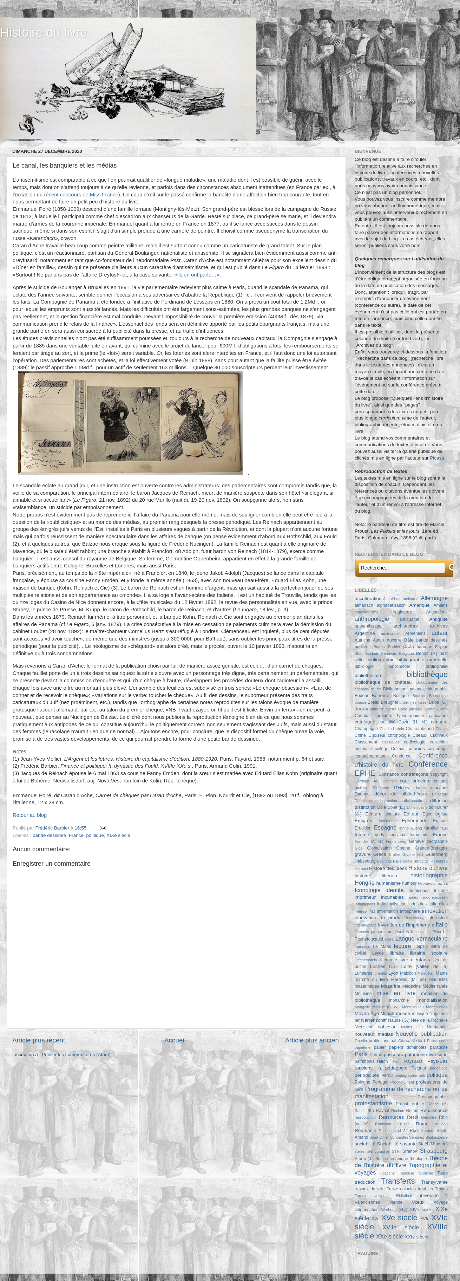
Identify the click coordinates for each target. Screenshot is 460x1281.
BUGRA (361, 709)
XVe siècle (399, 1217)
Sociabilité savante (397, 1143)
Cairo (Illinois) (410, 709)
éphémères (386, 821)
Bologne (401, 695)
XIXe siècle (118, 835)
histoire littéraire (377, 875)
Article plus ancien (312, 1040)
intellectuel (438, 917)
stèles (359, 1151)
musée (403, 1013)
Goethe (403, 848)
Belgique (406, 653)
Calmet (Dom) (435, 709)
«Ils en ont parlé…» (196, 275)
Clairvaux (439, 735)
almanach (364, 605)
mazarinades (367, 986)
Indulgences (365, 904)
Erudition (363, 828)
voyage (441, 1202)
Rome (422, 1123)
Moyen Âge (367, 1013)
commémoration (370, 756)
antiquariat (410, 619)
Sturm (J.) (364, 1158)
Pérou (387, 1075)
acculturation (368, 598)
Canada (362, 715)
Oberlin (361, 1041)
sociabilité (365, 1143)
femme (362, 834)
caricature (438, 715)
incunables (392, 897)
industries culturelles (428, 904)
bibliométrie (399, 666)
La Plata (433, 932)
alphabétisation (391, 605)
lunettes (380, 973)
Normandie (437, 1027)
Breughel (389, 702)
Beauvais (389, 653)
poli (422, 1075)
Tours (442, 1173)
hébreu (442, 861)
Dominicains (417, 807)
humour (409, 883)
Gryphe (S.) (412, 854)
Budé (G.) (438, 702)
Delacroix (440, 794)
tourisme (426, 1173)
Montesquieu (413, 1007)
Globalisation (379, 848)
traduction (365, 1182)
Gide (359, 848)
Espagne (385, 827)
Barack (380, 647)
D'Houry (401, 787)
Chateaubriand (420, 728)
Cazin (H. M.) (413, 722)
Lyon (393, 973)
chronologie (399, 735)
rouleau (441, 1124)
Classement (366, 742)
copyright (439, 774)
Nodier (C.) (412, 1027)
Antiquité (438, 619)
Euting (416, 828)
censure (439, 721)
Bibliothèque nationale (404, 689)
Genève (416, 841)
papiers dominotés (407, 1047)
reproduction (365, 1117)
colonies (416, 748)
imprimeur (365, 897)
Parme (376, 1054)
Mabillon (408, 973)
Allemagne (434, 598)
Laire (389, 939)
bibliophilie (437, 666)
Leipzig (421, 946)
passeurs (393, 1054)
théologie (418, 1158)
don (432, 807)
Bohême (380, 695)
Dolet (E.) (396, 807)
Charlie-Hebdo (392, 729)
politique (95, 835)
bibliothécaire (369, 675)
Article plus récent (38, 1040)
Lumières (363, 973)
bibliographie (381, 659)
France (76, 835)
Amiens (441, 605)
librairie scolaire (429, 953)
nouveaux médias (374, 1034)
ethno (404, 828)
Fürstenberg (396, 841)
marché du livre (371, 979)
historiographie (429, 875)
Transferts (398, 1181)
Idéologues (419, 890)
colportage (438, 748)
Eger (427, 814)
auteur (440, 633)
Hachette (384, 861)
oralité (374, 1040)
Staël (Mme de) (433, 1144)
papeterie (362, 1047)
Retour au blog (30, 815)
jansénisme (381, 931)
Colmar (398, 748)
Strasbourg (434, 1150)
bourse (360, 702)
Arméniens (415, 633)
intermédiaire (365, 925)
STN (396, 1151)
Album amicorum (405, 599)
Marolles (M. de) (408, 979)
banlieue (363, 646)
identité (395, 890)
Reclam (397, 1110)
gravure (363, 854)
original (389, 1040)
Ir (433, 925)
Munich (387, 1013)
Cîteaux (420, 735)
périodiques (367, 1075)
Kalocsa (417, 932)
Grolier (394, 854)
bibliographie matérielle (422, 659)
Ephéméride (415, 820)
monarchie (399, 1000)
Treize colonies (401, 1188)
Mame (442, 973)
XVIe (424, 1218)
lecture (402, 946)
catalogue (365, 721)
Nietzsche (364, 1027)
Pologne (362, 1082)
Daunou (362, 794)
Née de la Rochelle (429, 1020)
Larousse (362, 946)
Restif (412, 1117)
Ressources (391, 1117)
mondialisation (433, 1000)
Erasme (440, 820)
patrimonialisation (371, 1061)
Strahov (409, 1151)
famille (431, 828)
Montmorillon (437, 1007)
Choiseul (376, 735)
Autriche (362, 640)
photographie (406, 1075)
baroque (424, 646)
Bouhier (419, 696)
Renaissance (434, 1110)
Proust (402, 1103)
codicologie (414, 742)
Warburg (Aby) (394, 1210)
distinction (365, 807)
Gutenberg (436, 854)
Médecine (411, 986)
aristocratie (390, 633)
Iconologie (368, 890)
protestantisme (373, 1103)
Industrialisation (391, 904)
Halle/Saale (402, 861)
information (387, 911)
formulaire (419, 834)
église (441, 814)
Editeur (411, 814)
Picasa (437, 458)
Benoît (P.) (426, 653)
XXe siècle (389, 1236)
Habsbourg (365, 861)
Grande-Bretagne (431, 848)
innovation (435, 911)
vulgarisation (367, 1209)
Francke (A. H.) (369, 841)
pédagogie (396, 1068)
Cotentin (390, 781)
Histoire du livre (43, 32)
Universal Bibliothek (393, 1196)
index (413, 897)
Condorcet (402, 756)
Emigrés (363, 820)
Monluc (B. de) (386, 1007)
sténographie (378, 1151)
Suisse (381, 1158)
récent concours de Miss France (81, 194)
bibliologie (364, 666)
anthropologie (372, 619)
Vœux (418, 1202)
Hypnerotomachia (433, 883)
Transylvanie (434, 1182)
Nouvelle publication (422, 1033)
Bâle (409, 640)
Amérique (419, 605)
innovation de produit (379, 917)
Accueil (175, 1040)
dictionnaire (413, 801)
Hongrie (365, 882)
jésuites (401, 931)
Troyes (441, 1188)
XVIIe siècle (401, 1227)
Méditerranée (435, 986)
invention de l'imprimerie (404, 925)
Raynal (382, 1110)
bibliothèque (427, 674)
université (428, 1195)
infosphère (410, 911)
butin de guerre (383, 709)
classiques (390, 742)
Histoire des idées (388, 868)
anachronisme (367, 612)
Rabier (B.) (364, 1110)
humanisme (388, 883)
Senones (416, 1137)
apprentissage (368, 626)
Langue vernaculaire (421, 938)
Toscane (388, 1173)
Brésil (374, 702)
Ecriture (373, 814)
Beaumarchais (367, 653)
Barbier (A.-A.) (401, 647)
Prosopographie (433, 1096)
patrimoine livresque (426, 1054)
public (418, 1103)
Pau (396, 1061)
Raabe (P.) (438, 1104)
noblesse (387, 1026)
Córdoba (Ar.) (367, 781)
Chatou (441, 729)
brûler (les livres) (413, 702)
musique (420, 1013)
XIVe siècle (421, 1209)
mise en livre (396, 993)
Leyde (378, 953)
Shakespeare (436, 1137)
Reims (412, 1110)
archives (439, 626)
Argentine (365, 633)
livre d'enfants (415, 959)
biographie (438, 689)
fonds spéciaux (389, 834)
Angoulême (437, 612)
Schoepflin (399, 1137)
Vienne (396, 1202)
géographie (437, 841)
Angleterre (402, 612)
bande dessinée (49, 835)
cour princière (415, 780)
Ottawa (404, 1041)
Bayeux (441, 647)
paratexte (439, 1047)
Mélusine (363, 993)
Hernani (361, 868)
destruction (388, 801)
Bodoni (361, 695)
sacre (429, 1131)
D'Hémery (380, 788)
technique (398, 1158)
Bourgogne (438, 696)
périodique (439, 1068)
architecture (405, 626)
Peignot (419, 1068)
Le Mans (382, 946)
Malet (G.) (426, 973)
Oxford (418, 1040)
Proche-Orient (402, 1082)
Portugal (380, 1082)
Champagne (366, 728)
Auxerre (394, 640)
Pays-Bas (413, 1061)
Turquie (361, 1196)
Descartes (363, 801)
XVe (375, 1218)
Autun (378, 640)
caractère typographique (399, 715)
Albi (386, 599)
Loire (393, 966)
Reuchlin (428, 1117)
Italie (442, 924)
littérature (388, 959)
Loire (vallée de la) (424, 966)
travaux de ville (370, 1188)
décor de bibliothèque (400, 793)
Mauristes (438, 979)
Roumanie (365, 1130)
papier (380, 1047)
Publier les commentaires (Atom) (76, 1054)
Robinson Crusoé (392, 1124)
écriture (393, 814)
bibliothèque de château (383, 682)
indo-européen (435, 897)
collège (381, 748)
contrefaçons (414, 774)
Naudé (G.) (398, 1020)
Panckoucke (437, 1041)
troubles (425, 1188)
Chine (360, 735)
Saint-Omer (379, 1137)
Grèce (379, 854)
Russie (416, 1130)
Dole (381, 807)
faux (444, 828)
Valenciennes (367, 1202)
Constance (389, 774)
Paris (361, 1054)
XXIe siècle (416, 1237)
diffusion (439, 800)
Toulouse (406, 1173)
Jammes (362, 932)
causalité (387, 722)
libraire (397, 953)
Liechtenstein (366, 960)
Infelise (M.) (365, 911)
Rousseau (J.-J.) (393, 1131)
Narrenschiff (374, 1020)
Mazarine (391, 986)
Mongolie (362, 1007)
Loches (378, 966)
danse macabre (431, 787)
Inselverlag (415, 918)
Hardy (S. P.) (424, 861)
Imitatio (441, 890)
